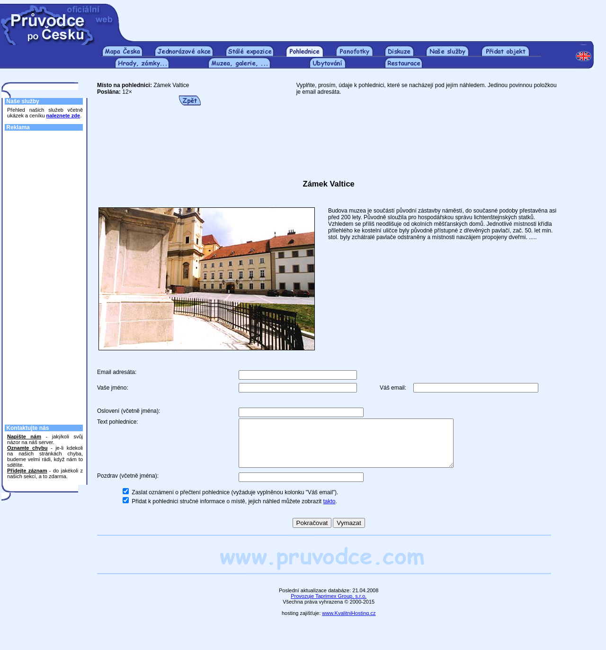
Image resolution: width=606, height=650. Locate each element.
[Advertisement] (363, 18)
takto (329, 511)
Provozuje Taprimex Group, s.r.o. (328, 606)
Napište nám (24, 436)
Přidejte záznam (27, 470)
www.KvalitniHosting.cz (348, 623)
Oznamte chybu (27, 448)
